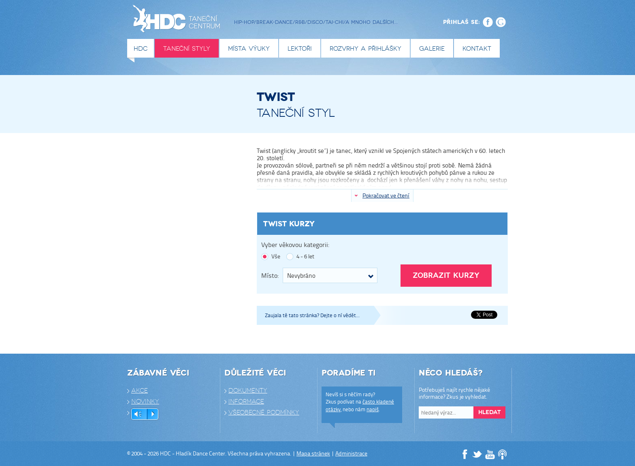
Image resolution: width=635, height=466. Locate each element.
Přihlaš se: (461, 22)
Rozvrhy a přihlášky (365, 48)
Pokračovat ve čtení (385, 195)
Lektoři (300, 48)
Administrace (351, 453)
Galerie (432, 48)
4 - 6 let (305, 256)
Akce (139, 390)
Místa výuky (249, 48)
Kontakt (476, 48)
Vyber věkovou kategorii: (295, 245)
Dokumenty (247, 390)
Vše (275, 256)
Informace (246, 401)
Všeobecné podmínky (263, 412)
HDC (140, 48)
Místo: (270, 275)
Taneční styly (186, 48)
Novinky (145, 401)
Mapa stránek (313, 453)
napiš (373, 409)
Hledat (489, 412)
